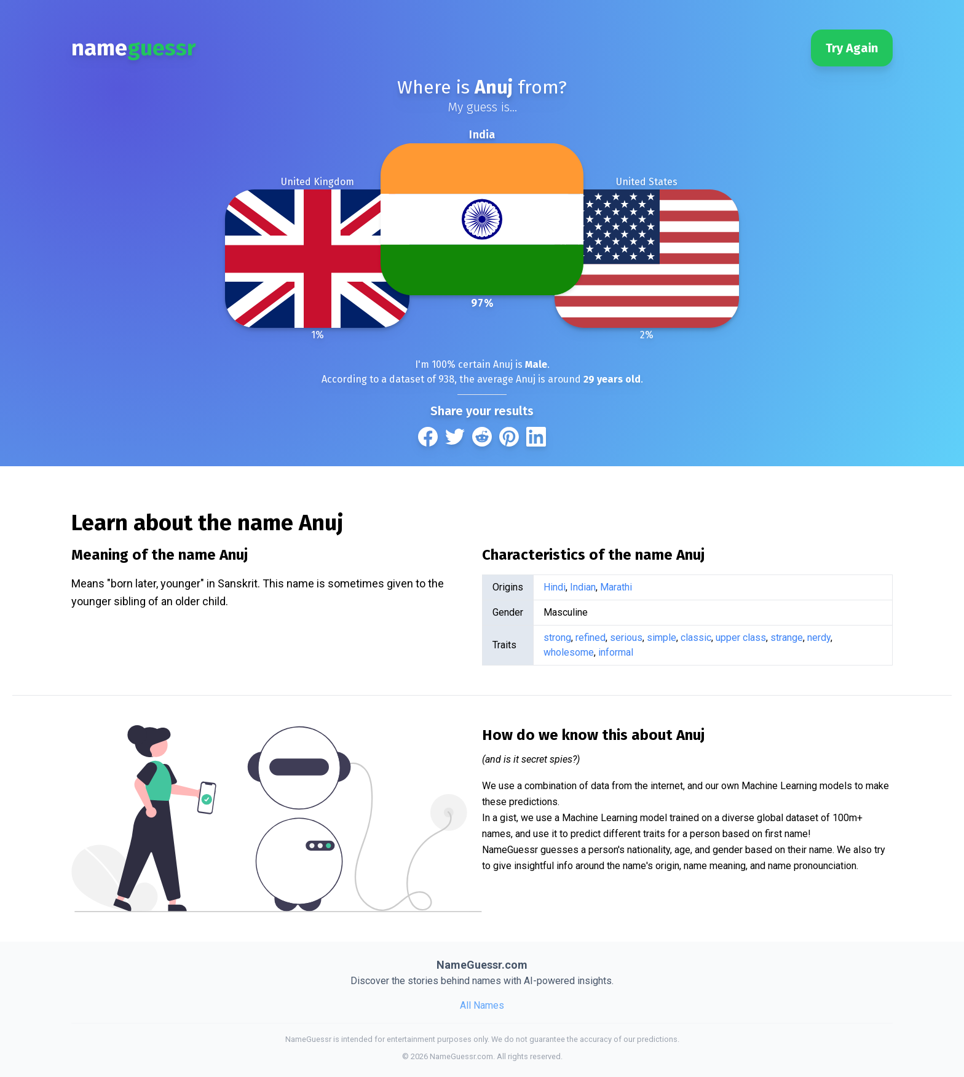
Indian (583, 587)
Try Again (852, 48)
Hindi (554, 587)
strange (786, 637)
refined (590, 637)
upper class (741, 637)
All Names (482, 1005)
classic (696, 637)
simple (661, 637)
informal (615, 652)
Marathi (616, 587)
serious (626, 637)
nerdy (819, 637)
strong (557, 637)
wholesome (568, 652)
